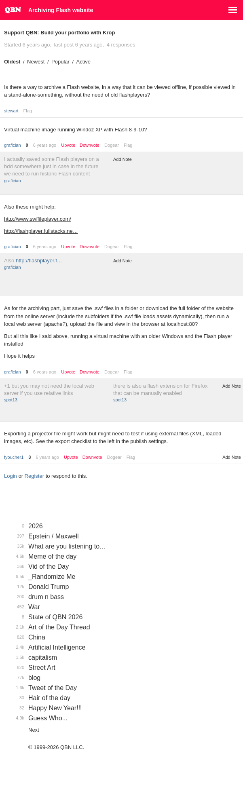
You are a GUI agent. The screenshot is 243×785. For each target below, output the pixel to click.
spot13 (10, 399)
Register (34, 476)
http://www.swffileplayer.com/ (37, 219)
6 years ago (44, 145)
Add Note (122, 159)
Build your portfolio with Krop (77, 33)
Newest (35, 62)
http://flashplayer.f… (39, 260)
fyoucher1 (13, 457)
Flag (27, 110)
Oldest (12, 62)
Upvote (68, 145)
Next (33, 729)
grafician (12, 145)
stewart (11, 110)
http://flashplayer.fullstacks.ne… (41, 231)
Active (83, 62)
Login (10, 476)
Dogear (111, 145)
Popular (60, 62)
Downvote (89, 145)
